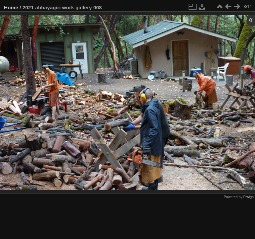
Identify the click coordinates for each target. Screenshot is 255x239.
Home (11, 7)
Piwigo (248, 197)
